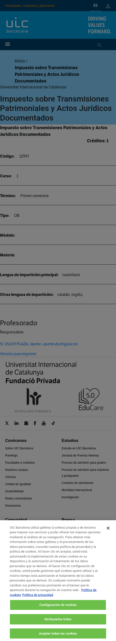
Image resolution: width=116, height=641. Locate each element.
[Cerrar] (108, 533)
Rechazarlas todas (58, 624)
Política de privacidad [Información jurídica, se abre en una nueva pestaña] (37, 600)
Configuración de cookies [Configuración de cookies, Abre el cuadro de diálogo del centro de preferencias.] (58, 610)
